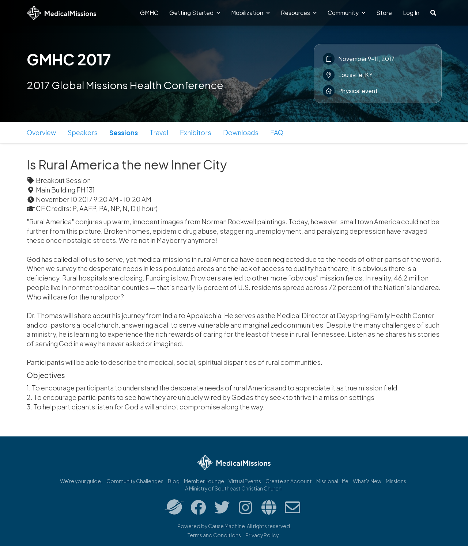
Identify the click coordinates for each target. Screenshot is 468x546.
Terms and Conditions (214, 535)
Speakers (83, 132)
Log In (411, 12)
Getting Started (194, 12)
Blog (174, 481)
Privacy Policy (262, 535)
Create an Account (288, 481)
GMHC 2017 (69, 59)
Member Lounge (204, 481)
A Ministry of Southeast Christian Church (233, 488)
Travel (159, 132)
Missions (396, 481)
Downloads (240, 132)
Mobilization (250, 12)
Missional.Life (332, 481)
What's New (367, 481)
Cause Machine (226, 526)
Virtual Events (245, 481)
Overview (41, 132)
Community (346, 12)
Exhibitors (195, 132)
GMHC (149, 12)
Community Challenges (134, 481)
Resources (299, 12)
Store (384, 12)
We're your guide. (81, 481)
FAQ (276, 132)
